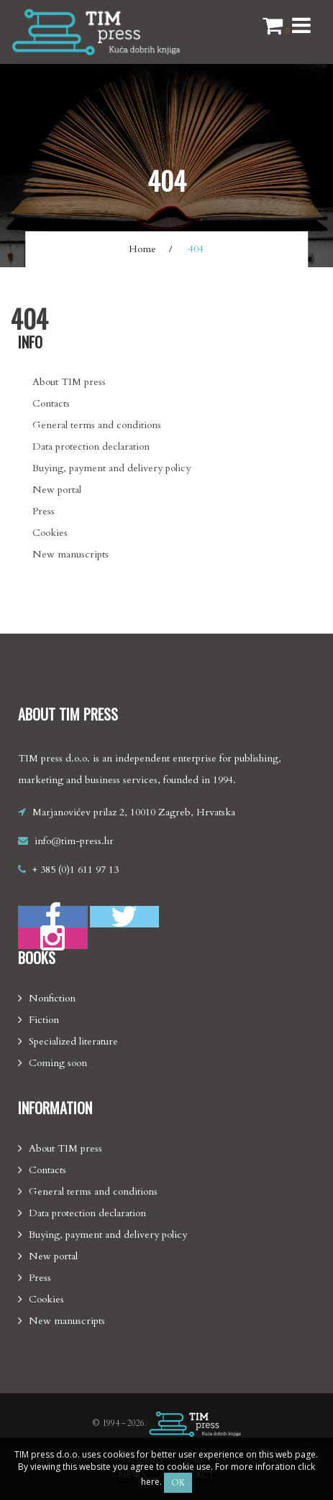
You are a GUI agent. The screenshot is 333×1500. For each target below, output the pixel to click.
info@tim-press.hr (74, 841)
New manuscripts (70, 554)
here (150, 1482)
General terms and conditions (96, 425)
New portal (56, 489)
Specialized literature (73, 1041)
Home (142, 249)
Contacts (51, 403)
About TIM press (69, 382)
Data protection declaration (91, 446)
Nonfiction (52, 998)
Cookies (50, 533)
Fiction (44, 1020)
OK (178, 1483)
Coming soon (58, 1063)
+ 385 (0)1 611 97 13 (75, 869)
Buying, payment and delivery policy (111, 468)
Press (43, 511)
